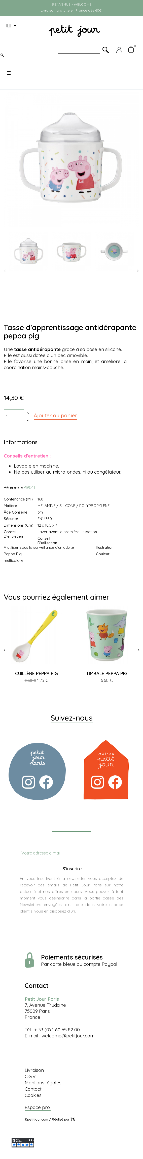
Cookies (33, 1095)
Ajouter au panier (55, 415)
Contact (33, 1089)
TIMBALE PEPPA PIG (106, 673)
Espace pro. (38, 1107)
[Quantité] (14, 416)
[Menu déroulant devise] (12, 26)
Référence (13, 487)
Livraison (34, 1070)
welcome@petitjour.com (68, 1036)
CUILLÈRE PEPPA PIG (36, 673)
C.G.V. (31, 1076)
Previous (5, 271)
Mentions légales (43, 1083)
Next (137, 271)
